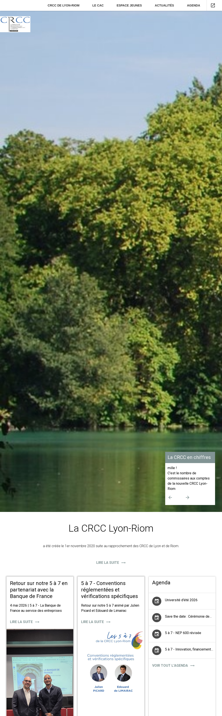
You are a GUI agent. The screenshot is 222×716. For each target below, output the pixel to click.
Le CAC (98, 5)
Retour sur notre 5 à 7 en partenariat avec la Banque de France (39, 589)
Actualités (164, 5)
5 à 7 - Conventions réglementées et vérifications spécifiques (109, 589)
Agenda (193, 5)
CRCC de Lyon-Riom (64, 5)
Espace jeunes (129, 5)
